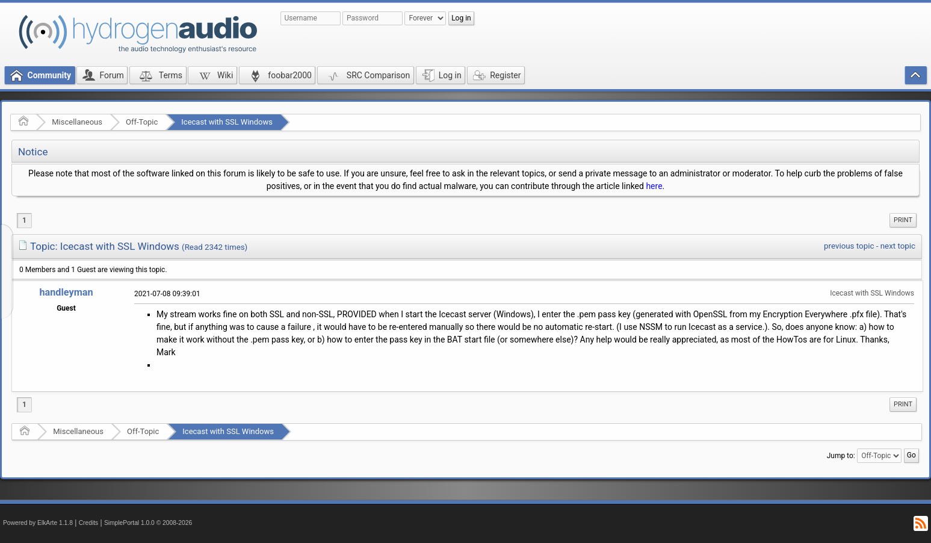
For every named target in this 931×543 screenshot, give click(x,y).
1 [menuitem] (24, 220)
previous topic (849, 245)
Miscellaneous (77, 121)
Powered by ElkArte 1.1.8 (38, 523)
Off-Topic (142, 121)
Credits (89, 523)
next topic (897, 245)
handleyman (66, 292)
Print (903, 220)
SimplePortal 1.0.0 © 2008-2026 (148, 523)
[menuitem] (903, 220)
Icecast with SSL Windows (227, 121)
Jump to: (841, 455)
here (654, 186)
